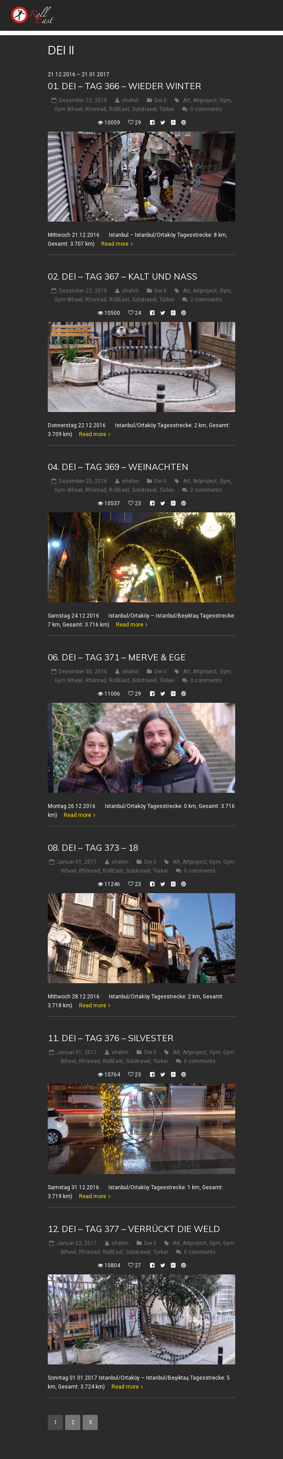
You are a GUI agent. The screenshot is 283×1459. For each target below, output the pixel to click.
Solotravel (144, 109)
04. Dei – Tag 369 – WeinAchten (118, 467)
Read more (115, 244)
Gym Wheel (68, 109)
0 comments (206, 109)
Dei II (160, 100)
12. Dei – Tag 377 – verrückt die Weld (134, 1229)
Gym (225, 100)
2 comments (206, 300)
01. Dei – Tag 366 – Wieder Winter (124, 86)
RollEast (119, 109)
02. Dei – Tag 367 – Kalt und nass (122, 276)
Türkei (166, 109)
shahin (130, 100)
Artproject (205, 100)
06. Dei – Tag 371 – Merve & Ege (117, 657)
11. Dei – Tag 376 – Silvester (111, 1038)
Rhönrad (95, 109)
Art (186, 100)
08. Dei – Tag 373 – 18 (93, 847)
